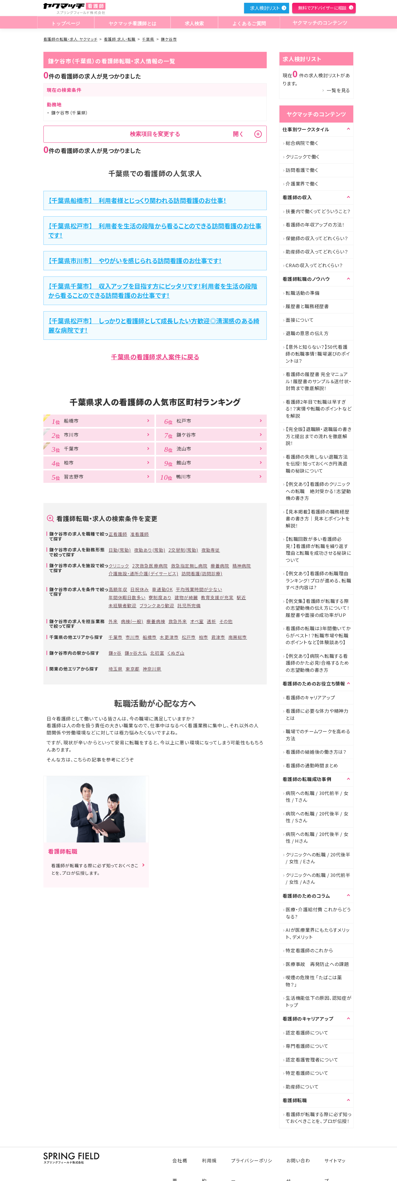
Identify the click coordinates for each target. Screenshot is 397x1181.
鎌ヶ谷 (115, 653)
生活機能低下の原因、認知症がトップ (319, 1001)
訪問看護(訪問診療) (202, 573)
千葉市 (116, 637)
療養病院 (220, 566)
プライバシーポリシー (256, 1157)
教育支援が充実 (217, 597)
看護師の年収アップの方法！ (315, 224)
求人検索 (194, 22)
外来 (113, 621)
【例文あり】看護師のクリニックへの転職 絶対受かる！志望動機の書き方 (318, 491)
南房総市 (237, 637)
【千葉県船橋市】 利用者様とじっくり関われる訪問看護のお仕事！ (137, 200)
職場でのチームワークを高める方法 (318, 735)
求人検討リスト (265, 8)
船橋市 (150, 637)
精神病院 (241, 566)
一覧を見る (338, 90)
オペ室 (197, 621)
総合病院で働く (302, 143)
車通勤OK (162, 589)
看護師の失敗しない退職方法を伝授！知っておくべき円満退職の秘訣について (317, 463)
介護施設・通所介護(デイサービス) (143, 573)
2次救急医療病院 (149, 566)
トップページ (66, 22)
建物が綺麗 (186, 597)
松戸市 (189, 637)
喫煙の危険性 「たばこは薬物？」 (314, 981)
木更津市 (169, 637)
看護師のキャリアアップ (310, 697)
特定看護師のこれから (309, 950)
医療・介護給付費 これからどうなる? (318, 913)
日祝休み (139, 589)
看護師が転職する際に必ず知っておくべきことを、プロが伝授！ (319, 1118)
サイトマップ (336, 1157)
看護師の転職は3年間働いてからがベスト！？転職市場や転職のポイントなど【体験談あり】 (318, 635)
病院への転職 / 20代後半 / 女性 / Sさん (317, 817)
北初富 (157, 653)
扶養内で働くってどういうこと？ (318, 211)
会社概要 (186, 1157)
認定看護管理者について (312, 1059)
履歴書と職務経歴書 (307, 306)
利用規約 (215, 1157)
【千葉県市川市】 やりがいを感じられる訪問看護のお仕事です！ (135, 260)
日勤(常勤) (120, 550)
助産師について (302, 1086)
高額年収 (118, 589)
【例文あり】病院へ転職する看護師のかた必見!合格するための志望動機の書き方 (317, 663)
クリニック (119, 566)
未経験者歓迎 (122, 605)
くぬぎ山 (176, 653)
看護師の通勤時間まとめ (312, 765)
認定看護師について (307, 1032)
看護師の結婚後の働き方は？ (316, 751)
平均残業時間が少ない (199, 589)
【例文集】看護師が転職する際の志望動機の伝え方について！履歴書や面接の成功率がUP (318, 608)
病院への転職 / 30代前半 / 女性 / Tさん (317, 796)
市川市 (133, 637)
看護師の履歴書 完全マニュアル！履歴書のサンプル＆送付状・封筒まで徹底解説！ (318, 381)
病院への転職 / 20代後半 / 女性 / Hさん (317, 837)
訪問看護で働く (302, 170)
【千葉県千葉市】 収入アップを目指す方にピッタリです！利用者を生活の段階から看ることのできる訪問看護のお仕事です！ (152, 290)
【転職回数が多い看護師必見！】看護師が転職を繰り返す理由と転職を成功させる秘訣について (318, 549)
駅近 (241, 597)
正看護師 (118, 534)
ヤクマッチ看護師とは (132, 22)
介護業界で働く (302, 183)
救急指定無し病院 (189, 566)
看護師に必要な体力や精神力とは (317, 714)
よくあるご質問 (247, 22)
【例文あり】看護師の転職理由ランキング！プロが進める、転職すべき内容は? (318, 580)
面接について (300, 320)
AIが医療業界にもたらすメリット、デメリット (318, 933)
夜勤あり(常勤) (149, 550)
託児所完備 (189, 605)
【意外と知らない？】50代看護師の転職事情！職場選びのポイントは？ (318, 354)
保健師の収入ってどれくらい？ (317, 238)
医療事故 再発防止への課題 (317, 964)
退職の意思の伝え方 (307, 333)
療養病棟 (155, 621)
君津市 (218, 637)
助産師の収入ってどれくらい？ (317, 251)
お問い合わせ (300, 1157)
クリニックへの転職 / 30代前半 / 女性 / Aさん (318, 878)
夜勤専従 (210, 550)
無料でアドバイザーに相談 (322, 8)
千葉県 (148, 39)
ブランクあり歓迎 (157, 605)
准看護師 (139, 534)
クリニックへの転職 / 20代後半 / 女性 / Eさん (318, 858)
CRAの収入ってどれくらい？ (314, 265)
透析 (211, 621)
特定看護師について (307, 1073)
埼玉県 (116, 669)
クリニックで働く (302, 156)
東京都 (133, 669)
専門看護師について (307, 1046)
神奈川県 (152, 669)
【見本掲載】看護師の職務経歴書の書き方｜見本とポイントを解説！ (318, 518)
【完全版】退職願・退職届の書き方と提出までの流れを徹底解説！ (318, 436)
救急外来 (177, 621)
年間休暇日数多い (127, 597)
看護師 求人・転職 (120, 39)
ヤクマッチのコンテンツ (319, 22)
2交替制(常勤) (183, 550)
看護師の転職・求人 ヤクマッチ (70, 39)
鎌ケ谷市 (169, 39)
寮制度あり (160, 597)
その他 (226, 621)
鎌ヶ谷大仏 (136, 653)
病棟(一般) (132, 621)
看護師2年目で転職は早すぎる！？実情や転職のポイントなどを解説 (318, 408)
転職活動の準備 (302, 293)
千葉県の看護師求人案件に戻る (155, 356)
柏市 (203, 637)
